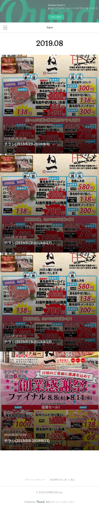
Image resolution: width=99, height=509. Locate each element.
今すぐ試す (56, 17)
